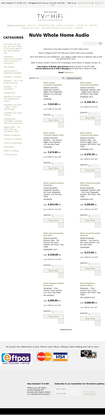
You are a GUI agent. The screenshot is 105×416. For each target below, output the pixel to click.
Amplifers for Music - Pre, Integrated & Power (13, 98)
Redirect (79, 28)
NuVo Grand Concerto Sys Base (89, 134)
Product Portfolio (16, 25)
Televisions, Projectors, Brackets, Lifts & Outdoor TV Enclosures (13, 60)
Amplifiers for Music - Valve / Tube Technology (13, 107)
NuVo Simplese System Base (87, 284)
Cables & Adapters (12, 135)
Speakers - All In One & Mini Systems (13, 82)
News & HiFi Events (65, 25)
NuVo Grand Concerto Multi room (54, 134)
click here (68, 72)
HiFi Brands (9, 67)
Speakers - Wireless (13, 77)
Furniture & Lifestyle (13, 139)
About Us (32, 25)
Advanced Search (74, 78)
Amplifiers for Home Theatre (13, 114)
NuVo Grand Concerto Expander (53, 84)
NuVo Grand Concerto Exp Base (89, 84)
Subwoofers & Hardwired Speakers (13, 72)
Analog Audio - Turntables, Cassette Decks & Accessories (13, 121)
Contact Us (82, 25)
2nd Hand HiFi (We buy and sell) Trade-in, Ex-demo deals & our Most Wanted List (13, 48)
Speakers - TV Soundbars (10, 88)
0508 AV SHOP (84, 3)
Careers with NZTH (30, 28)
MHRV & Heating (11, 151)
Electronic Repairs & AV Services (57, 28)
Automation (9, 147)
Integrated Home (46, 25)
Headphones (9, 93)
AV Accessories (10, 154)
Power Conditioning (12, 143)
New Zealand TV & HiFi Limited (60, 411)
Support (93, 25)
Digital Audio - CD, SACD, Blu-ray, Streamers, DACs (12, 129)
